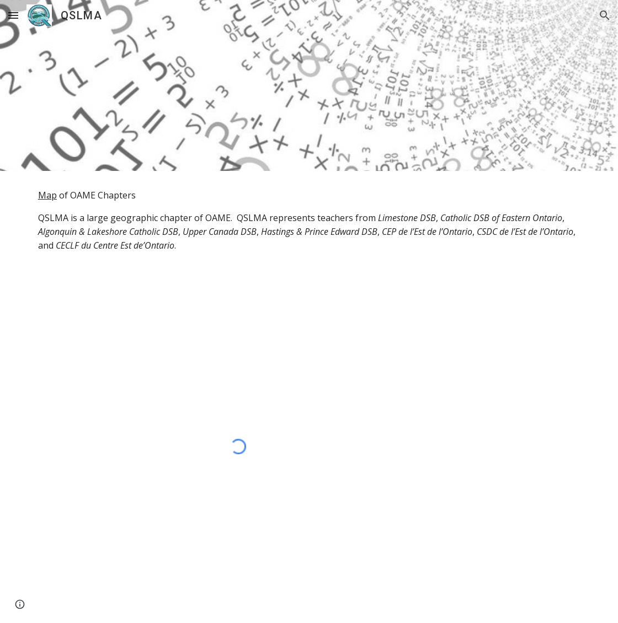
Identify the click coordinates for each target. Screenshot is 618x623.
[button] (13, 15)
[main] (309, 220)
